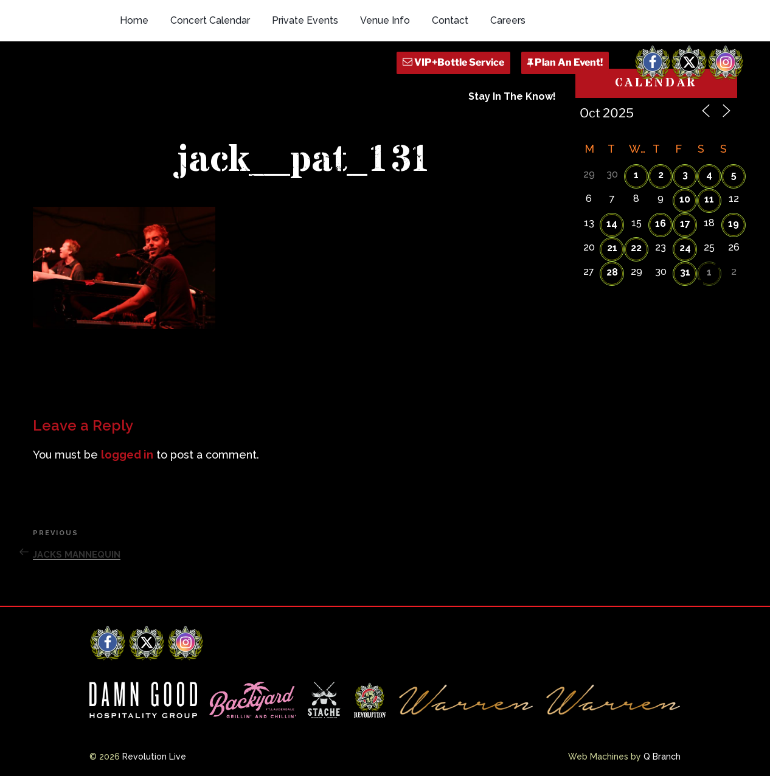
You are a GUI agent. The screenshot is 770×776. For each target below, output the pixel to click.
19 (733, 223)
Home (134, 20)
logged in (127, 454)
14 (611, 223)
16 (660, 223)
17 (685, 223)
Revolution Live (154, 756)
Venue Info (385, 20)
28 (612, 272)
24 (685, 248)
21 (612, 248)
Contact (450, 20)
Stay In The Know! (512, 96)
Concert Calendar (210, 20)
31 (685, 272)
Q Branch (662, 756)
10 (684, 199)
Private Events (305, 20)
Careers (507, 20)
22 (636, 248)
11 (709, 199)
